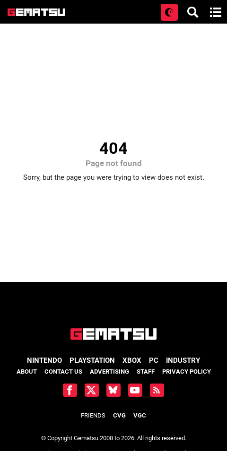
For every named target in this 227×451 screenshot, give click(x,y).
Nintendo (44, 360)
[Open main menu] (215, 12)
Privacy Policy (186, 371)
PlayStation (92, 360)
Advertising (109, 371)
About (27, 371)
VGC (139, 415)
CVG (119, 415)
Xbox (131, 360)
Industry (183, 360)
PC (153, 360)
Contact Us (63, 371)
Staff (146, 371)
